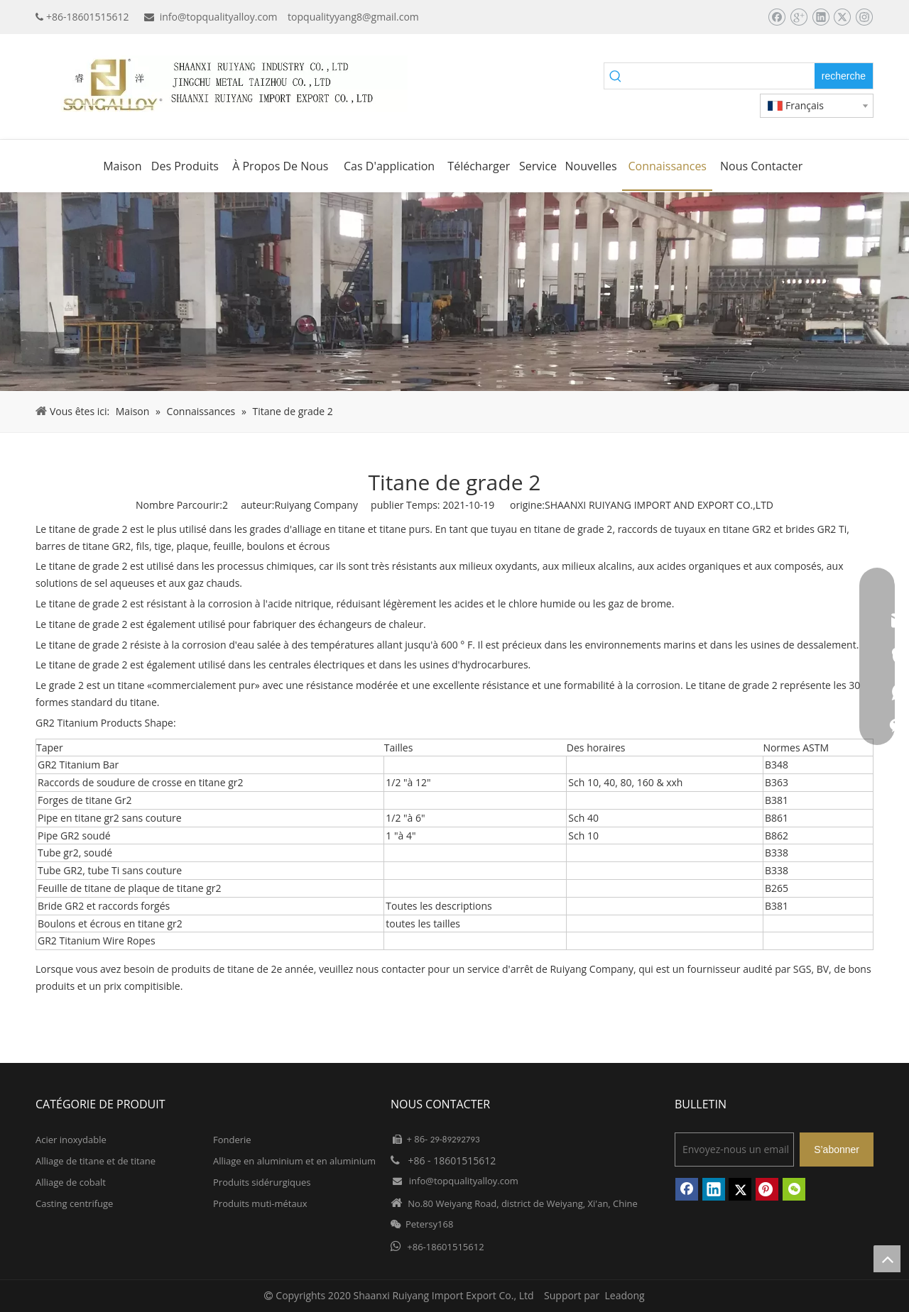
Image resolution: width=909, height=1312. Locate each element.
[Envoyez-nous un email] (734, 1149)
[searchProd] (721, 76)
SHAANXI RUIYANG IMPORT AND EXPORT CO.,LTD (659, 505)
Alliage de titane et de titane (96, 1160)
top (886, 1258)
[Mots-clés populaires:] (844, 76)
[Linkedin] (820, 17)
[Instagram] (864, 17)
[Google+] (798, 17)
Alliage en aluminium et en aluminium (294, 1160)
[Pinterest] (767, 1189)
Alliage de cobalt (71, 1182)
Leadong (625, 1295)
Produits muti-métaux (260, 1203)
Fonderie (232, 1139)
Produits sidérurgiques (261, 1182)
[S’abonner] (836, 1149)
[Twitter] (842, 17)
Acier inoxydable (71, 1139)
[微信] (794, 1189)
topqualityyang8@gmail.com (353, 16)
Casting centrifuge (74, 1203)
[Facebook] (776, 17)
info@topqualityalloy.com (219, 16)
